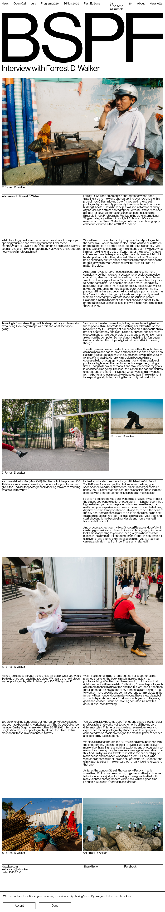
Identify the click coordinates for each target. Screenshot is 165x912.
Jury (33, 3)
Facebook (130, 866)
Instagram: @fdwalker (15, 869)
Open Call (20, 3)
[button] (19, 905)
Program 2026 (50, 3)
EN (130, 3)
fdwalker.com (10, 866)
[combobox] (130, 3)
